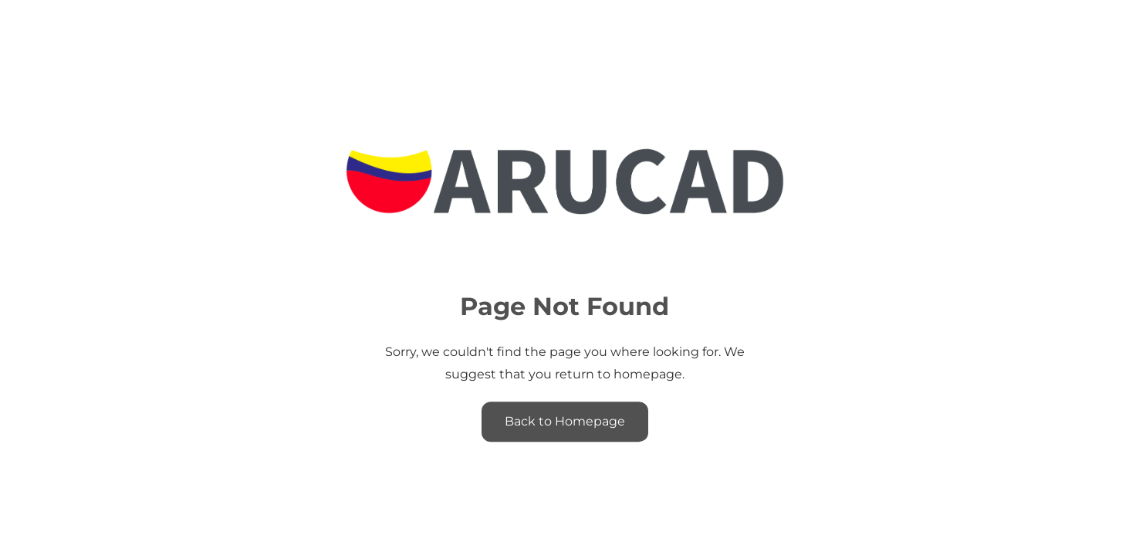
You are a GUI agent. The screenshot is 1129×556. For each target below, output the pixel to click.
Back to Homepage (565, 421)
